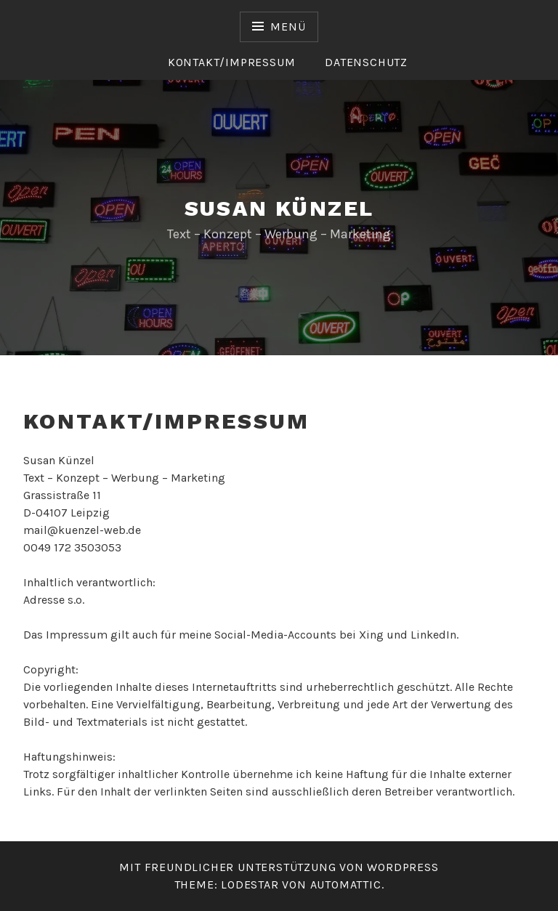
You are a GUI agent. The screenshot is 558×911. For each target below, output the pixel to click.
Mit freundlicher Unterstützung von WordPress (278, 867)
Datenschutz (366, 62)
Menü (287, 26)
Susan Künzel (279, 208)
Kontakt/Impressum (232, 62)
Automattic (345, 884)
